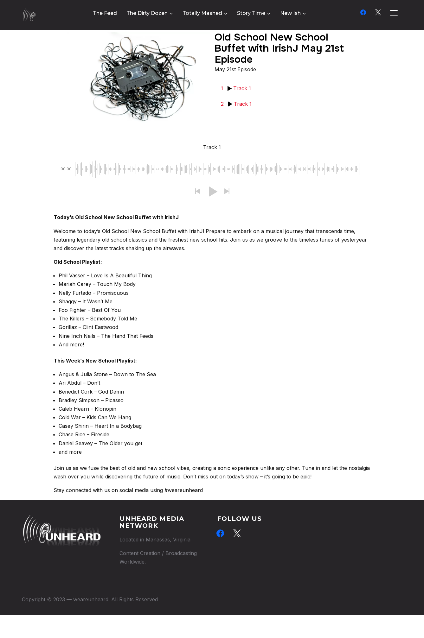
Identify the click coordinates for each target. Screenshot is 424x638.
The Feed (105, 13)
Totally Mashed (202, 13)
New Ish (290, 13)
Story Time (251, 13)
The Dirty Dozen (147, 13)
